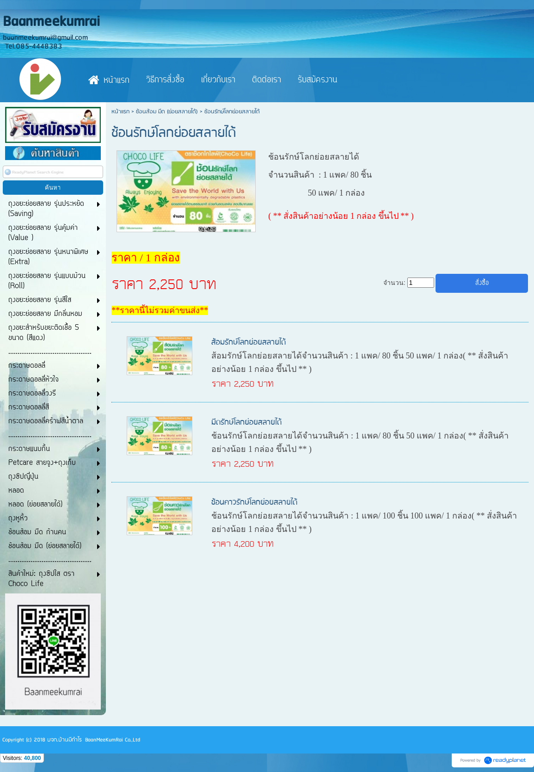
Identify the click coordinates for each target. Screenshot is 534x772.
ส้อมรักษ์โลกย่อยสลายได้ (248, 342)
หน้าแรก (120, 112)
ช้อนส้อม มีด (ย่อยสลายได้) (167, 112)
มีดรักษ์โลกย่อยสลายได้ (246, 422)
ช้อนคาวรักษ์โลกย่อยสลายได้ (254, 502)
